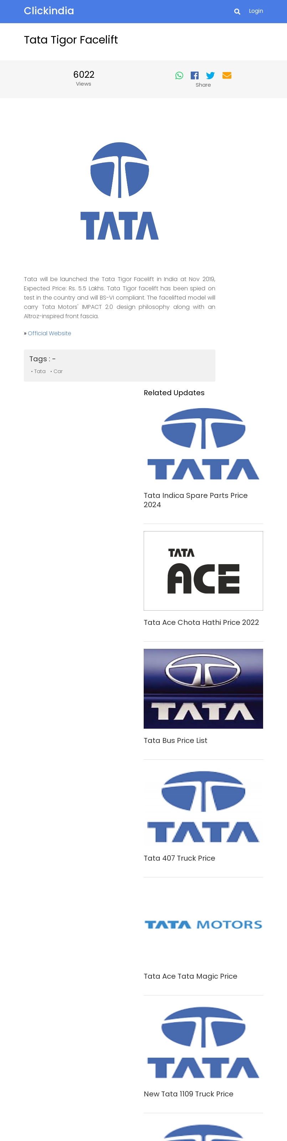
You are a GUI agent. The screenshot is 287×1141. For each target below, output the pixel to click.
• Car (61, 357)
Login (251, 11)
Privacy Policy (140, 1042)
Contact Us (140, 1032)
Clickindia (54, 11)
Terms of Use (140, 1064)
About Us (140, 1021)
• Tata (43, 357)
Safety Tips (140, 1053)
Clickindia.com (128, 1114)
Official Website (54, 319)
